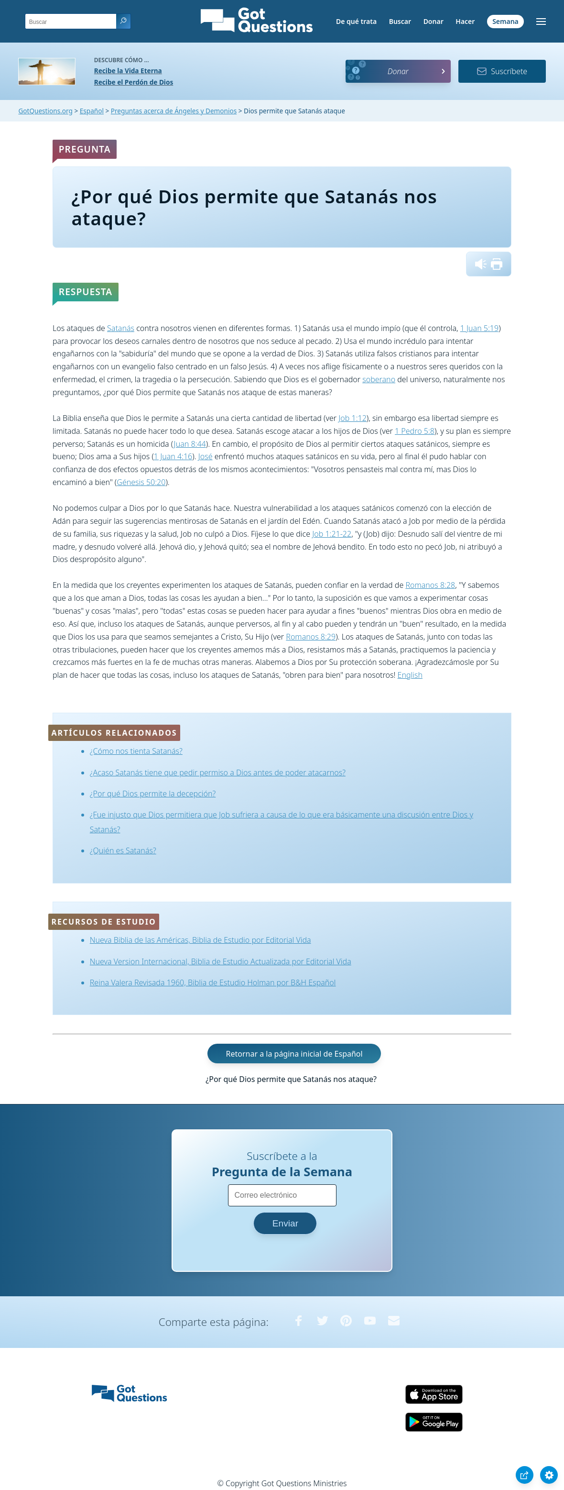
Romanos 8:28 (430, 585)
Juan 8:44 (190, 444)
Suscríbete (502, 71)
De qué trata (356, 21)
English (410, 675)
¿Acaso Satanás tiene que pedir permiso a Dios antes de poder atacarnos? (218, 772)
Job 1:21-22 (331, 534)
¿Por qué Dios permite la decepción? (153, 793)
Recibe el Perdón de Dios (133, 82)
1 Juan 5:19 (479, 328)
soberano (378, 379)
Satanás (120, 328)
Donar (433, 21)
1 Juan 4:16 (173, 456)
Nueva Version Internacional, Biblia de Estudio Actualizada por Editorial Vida (220, 961)
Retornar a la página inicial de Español (294, 1053)
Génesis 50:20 (141, 482)
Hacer (465, 21)
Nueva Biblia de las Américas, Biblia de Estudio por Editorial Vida (200, 940)
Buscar (400, 21)
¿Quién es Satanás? (123, 850)
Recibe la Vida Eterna (128, 70)
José (205, 456)
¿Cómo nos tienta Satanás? (136, 751)
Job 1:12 (352, 418)
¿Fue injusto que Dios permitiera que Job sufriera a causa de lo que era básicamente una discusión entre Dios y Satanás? (281, 822)
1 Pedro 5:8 (414, 431)
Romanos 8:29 (311, 636)
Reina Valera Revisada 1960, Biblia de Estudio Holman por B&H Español (213, 982)
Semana (505, 21)
